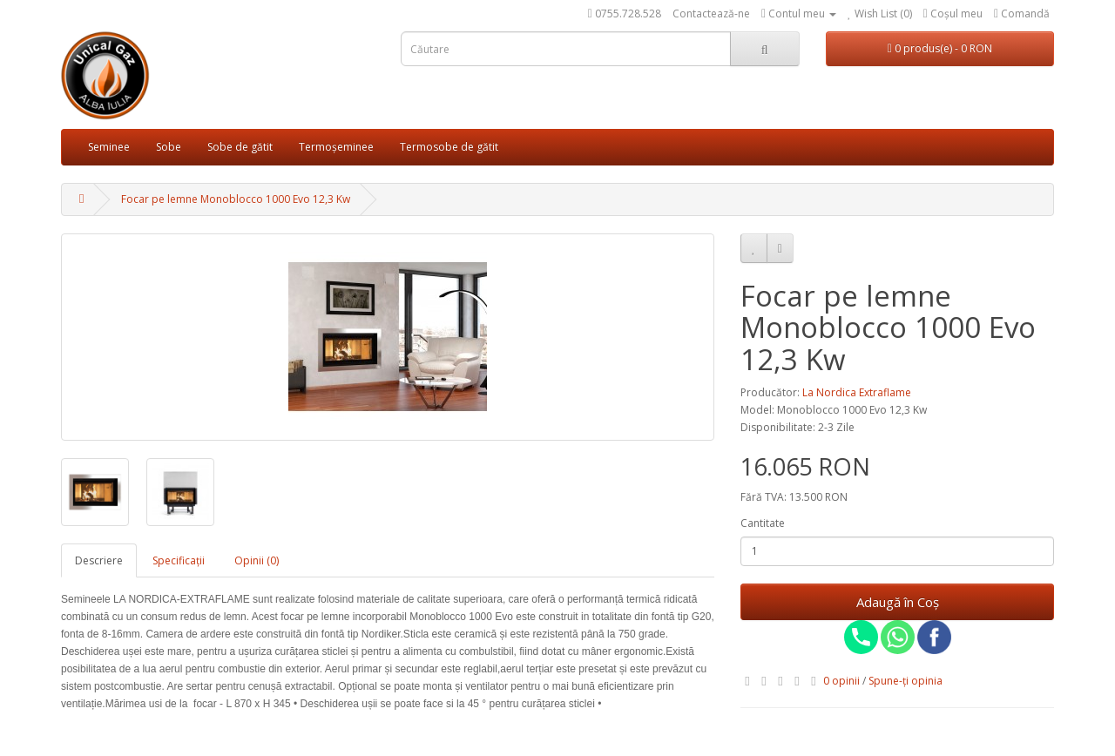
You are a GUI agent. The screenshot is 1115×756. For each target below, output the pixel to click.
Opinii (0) (256, 560)
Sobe (168, 146)
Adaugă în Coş (897, 602)
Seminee (109, 146)
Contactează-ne (711, 13)
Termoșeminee (336, 146)
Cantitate (762, 523)
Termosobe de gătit (449, 146)
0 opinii (841, 680)
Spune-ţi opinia (905, 680)
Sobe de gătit (240, 146)
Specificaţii (178, 560)
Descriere (99, 560)
